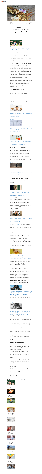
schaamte (21, 254)
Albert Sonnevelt (16, 22)
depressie (21, 168)
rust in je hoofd (21, 215)
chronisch (21, 308)
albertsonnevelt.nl (17, 23)
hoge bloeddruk (21, 140)
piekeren (21, 110)
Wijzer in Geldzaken (16, 224)
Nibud (11, 224)
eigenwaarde (21, 290)
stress (21, 45)
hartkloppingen (21, 125)
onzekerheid (21, 189)
